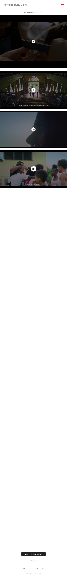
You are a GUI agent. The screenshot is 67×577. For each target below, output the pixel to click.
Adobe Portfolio (37, 573)
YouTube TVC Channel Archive (34, 554)
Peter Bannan (15, 5)
